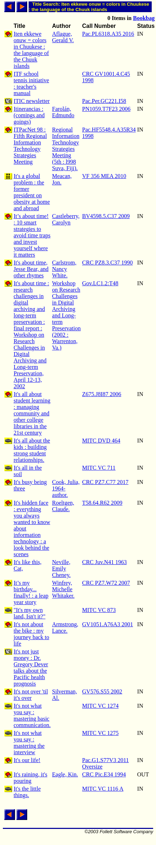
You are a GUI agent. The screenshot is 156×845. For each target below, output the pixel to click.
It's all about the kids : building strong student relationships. (32, 450)
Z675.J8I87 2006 (101, 394)
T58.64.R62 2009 (102, 503)
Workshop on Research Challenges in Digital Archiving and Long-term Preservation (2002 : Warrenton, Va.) (66, 315)
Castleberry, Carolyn (66, 219)
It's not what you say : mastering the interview (29, 742)
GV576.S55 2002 (102, 691)
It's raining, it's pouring (30, 777)
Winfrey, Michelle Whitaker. (63, 589)
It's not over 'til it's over (31, 694)
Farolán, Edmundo (63, 112)
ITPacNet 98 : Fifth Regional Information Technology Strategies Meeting (30, 146)
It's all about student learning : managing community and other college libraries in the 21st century (32, 413)
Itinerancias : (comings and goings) (29, 115)
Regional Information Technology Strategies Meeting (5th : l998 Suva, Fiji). (65, 149)
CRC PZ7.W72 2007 (106, 583)
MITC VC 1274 (100, 706)
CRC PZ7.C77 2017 (105, 482)
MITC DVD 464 (101, 441)
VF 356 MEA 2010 (104, 176)
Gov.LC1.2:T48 (100, 283)
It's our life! (27, 760)
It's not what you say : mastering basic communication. (32, 715)
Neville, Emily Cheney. (61, 568)
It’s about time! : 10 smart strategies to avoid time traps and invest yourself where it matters (32, 235)
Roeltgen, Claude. (63, 506)
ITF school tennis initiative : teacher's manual (31, 83)
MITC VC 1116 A (102, 789)
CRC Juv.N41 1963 (104, 562)
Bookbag (144, 18)
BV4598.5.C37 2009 (106, 216)
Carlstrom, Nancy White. (64, 269)
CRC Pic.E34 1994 (104, 774)
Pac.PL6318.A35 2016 (108, 34)
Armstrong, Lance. (65, 627)
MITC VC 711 (99, 468)
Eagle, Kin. (65, 774)
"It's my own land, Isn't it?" (29, 613)
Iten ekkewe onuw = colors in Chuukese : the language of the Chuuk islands (31, 50)
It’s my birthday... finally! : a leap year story (31, 592)
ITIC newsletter (32, 101)
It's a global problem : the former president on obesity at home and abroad (32, 192)
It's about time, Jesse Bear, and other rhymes (31, 269)
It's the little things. (27, 792)
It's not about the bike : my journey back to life (31, 634)
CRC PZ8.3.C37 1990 (107, 263)
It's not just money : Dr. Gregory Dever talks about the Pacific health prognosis (31, 667)
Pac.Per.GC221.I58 (104, 101)
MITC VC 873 (99, 610)
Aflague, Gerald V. (63, 37)
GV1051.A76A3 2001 (107, 624)
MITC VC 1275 (100, 733)
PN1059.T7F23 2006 (106, 109)
